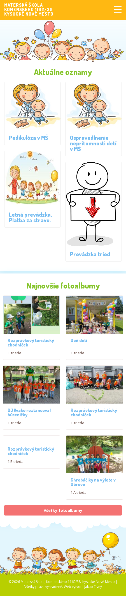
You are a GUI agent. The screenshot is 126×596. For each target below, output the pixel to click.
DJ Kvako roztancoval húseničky (29, 414)
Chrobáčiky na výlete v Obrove (93, 486)
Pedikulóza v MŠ (28, 137)
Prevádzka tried (90, 254)
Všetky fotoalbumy (63, 514)
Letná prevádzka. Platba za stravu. (30, 217)
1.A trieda (79, 496)
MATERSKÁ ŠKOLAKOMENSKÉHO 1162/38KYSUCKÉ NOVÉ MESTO (28, 9)
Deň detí (79, 340)
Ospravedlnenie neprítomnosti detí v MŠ (93, 143)
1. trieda (77, 352)
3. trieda (14, 352)
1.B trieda (16, 463)
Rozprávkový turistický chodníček (31, 343)
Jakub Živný (93, 590)
